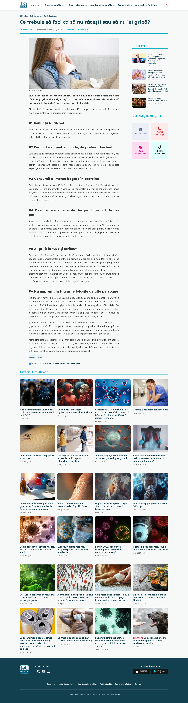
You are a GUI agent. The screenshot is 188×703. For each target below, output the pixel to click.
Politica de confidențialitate (86, 684)
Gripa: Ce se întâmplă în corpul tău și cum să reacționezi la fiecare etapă (111, 506)
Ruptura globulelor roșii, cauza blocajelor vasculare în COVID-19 (150, 548)
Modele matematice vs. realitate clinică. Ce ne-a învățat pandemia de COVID (37, 412)
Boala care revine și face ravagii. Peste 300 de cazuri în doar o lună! (37, 549)
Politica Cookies (106, 684)
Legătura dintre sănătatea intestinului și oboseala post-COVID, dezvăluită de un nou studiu (110, 642)
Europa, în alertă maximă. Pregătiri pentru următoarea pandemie (72, 549)
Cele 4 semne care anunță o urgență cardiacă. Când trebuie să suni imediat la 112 (157, 74)
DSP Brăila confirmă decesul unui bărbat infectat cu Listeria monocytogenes (37, 597)
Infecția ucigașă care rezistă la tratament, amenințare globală (111, 457)
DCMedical (24, 16)
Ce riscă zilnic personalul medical (150, 409)
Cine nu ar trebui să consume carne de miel (157, 100)
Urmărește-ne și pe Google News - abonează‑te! (56, 364)
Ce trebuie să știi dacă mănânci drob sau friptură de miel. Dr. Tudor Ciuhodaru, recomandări (158, 88)
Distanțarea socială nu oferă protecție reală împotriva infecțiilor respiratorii (72, 458)
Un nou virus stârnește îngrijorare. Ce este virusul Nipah (74, 411)
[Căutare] (167, 5)
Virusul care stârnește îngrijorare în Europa (37, 457)
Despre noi (51, 684)
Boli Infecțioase (50, 16)
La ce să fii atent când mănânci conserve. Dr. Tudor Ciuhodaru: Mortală (149, 597)
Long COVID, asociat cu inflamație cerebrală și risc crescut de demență (109, 549)
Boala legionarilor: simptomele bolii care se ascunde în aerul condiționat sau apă (149, 458)
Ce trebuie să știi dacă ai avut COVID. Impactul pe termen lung (74, 639)
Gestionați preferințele (123, 684)
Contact (138, 684)
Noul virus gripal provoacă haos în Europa (150, 505)
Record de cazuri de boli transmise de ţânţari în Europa (73, 505)
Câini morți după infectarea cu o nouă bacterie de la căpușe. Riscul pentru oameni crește (112, 597)
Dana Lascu (27, 30)
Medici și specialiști (65, 684)
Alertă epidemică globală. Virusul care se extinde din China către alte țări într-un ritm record (75, 597)
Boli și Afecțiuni (36, 16)
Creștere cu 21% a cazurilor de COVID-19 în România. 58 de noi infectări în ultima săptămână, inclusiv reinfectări (112, 413)
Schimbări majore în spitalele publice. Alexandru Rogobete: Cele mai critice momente (156, 58)
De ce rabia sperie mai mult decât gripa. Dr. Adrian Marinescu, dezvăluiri (150, 640)
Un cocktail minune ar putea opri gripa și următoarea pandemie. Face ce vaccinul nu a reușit (37, 506)
